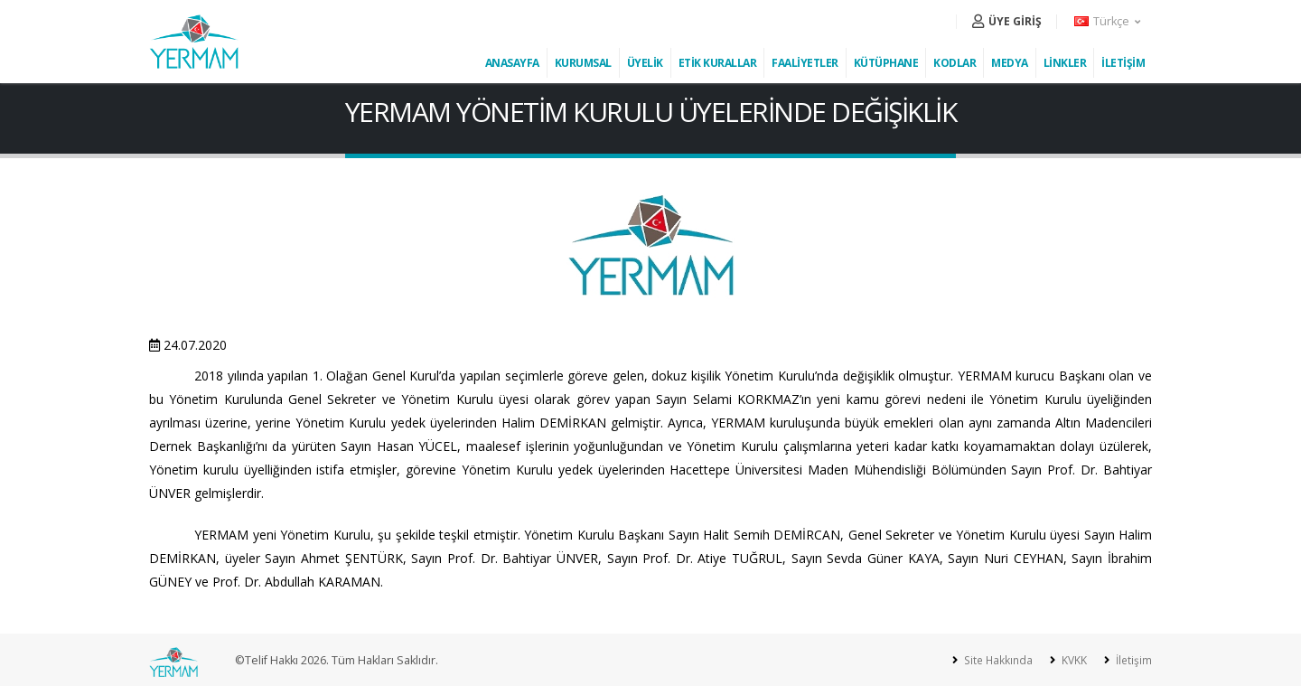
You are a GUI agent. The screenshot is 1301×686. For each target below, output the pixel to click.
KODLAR (954, 62)
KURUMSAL (583, 62)
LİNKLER (1065, 62)
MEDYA (1009, 62)
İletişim (1131, 660)
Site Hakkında (992, 660)
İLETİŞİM (1123, 62)
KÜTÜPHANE (886, 62)
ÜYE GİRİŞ (1007, 21)
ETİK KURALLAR (718, 62)
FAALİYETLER (805, 62)
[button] (1108, 21)
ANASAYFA (512, 62)
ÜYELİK (645, 62)
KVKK (1070, 660)
